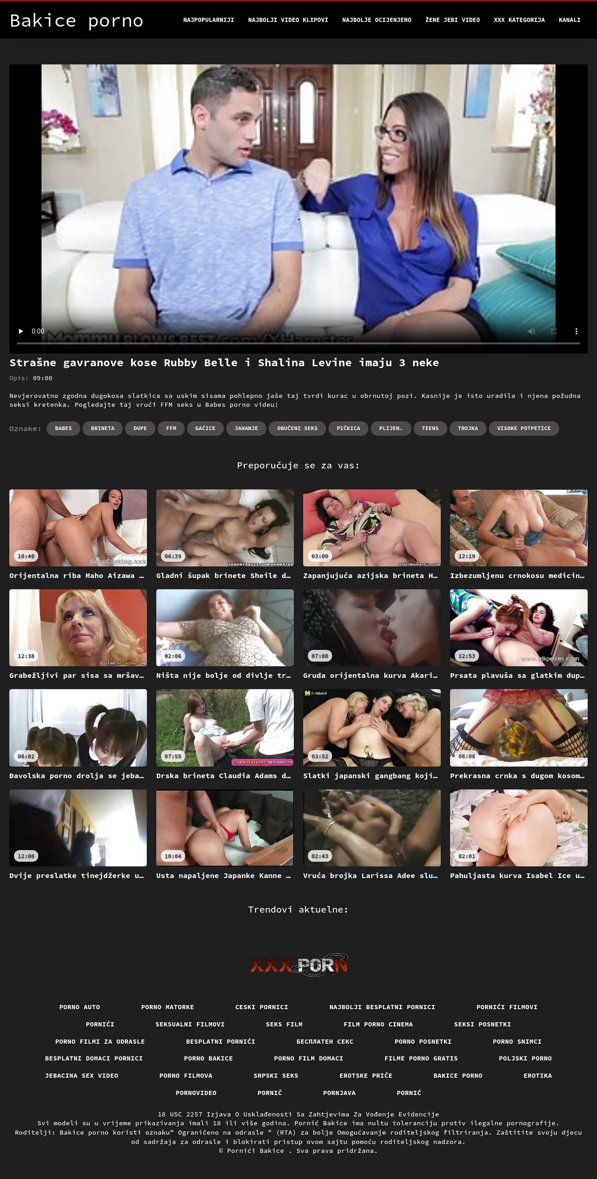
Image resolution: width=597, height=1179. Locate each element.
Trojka (468, 428)
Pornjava (339, 1092)
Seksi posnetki (483, 1024)
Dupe (140, 428)
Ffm (171, 428)
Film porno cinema (378, 1024)
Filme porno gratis (421, 1058)
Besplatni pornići (221, 1041)
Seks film (284, 1024)
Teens (430, 428)
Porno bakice (208, 1058)
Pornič (269, 1092)
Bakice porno (458, 1075)
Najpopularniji (208, 20)
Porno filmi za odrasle (100, 1041)
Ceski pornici (261, 1007)
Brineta (102, 428)
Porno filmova (186, 1075)
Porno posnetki (423, 1041)
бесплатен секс (325, 1041)
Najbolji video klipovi (288, 20)
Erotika (538, 1075)
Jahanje (246, 428)
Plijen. (391, 428)
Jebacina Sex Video (81, 1075)
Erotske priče (366, 1075)
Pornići (100, 1024)
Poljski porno (525, 1058)
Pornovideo (196, 1092)
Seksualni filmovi (190, 1024)
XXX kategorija (519, 20)
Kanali (570, 20)
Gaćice (205, 428)
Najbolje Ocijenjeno (376, 20)
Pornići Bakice (257, 1150)
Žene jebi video (452, 20)
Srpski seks (276, 1075)
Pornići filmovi (507, 1007)
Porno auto (79, 1007)
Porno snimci (517, 1041)
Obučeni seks (297, 428)
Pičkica (348, 428)
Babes (63, 428)
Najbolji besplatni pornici (382, 1007)
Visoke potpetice (524, 428)
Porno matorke (167, 1007)
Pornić (409, 1092)
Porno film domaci (309, 1058)
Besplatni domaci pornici (94, 1058)
